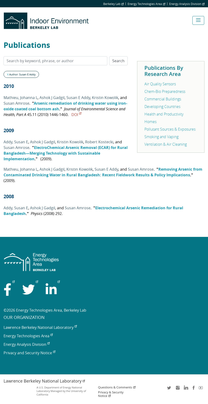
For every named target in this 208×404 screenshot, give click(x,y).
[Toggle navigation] (198, 20)
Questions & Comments (117, 387)
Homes (150, 121)
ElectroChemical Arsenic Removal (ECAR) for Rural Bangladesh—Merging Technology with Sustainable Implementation (66, 153)
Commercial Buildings (162, 99)
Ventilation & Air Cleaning (165, 144)
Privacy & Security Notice (110, 394)
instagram (177, 389)
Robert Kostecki (99, 141)
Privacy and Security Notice (29, 352)
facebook (193, 389)
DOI (76, 114)
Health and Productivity (163, 114)
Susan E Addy (78, 97)
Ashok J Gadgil (52, 97)
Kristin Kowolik (105, 97)
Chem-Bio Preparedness (164, 91)
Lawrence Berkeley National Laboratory (40, 327)
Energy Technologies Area (146, 3)
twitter (169, 389)
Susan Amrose (16, 103)
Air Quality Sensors (160, 84)
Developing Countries (162, 106)
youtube (201, 389)
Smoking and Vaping (161, 136)
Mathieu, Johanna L (21, 97)
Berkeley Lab (113, 3)
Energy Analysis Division (186, 3)
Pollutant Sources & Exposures (169, 129)
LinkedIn (185, 389)
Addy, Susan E (16, 141)
